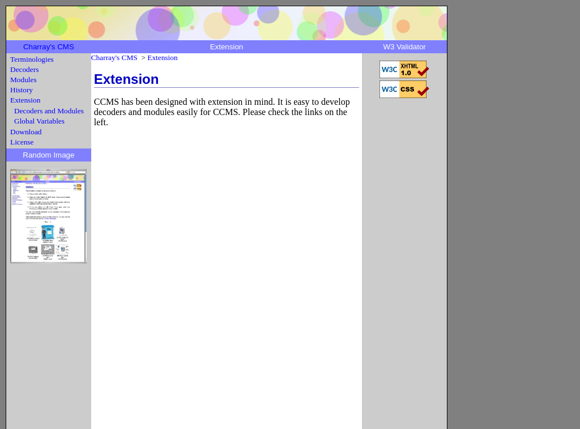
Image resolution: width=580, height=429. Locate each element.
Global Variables (39, 121)
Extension (25, 100)
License (21, 142)
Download (26, 132)
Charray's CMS (48, 47)
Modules (23, 79)
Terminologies (32, 59)
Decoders (24, 69)
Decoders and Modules (49, 111)
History (21, 90)
